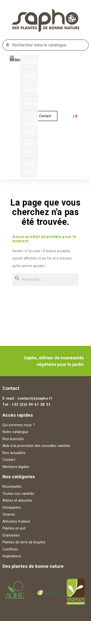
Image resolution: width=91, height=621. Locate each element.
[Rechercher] (45, 279)
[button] (45, 116)
